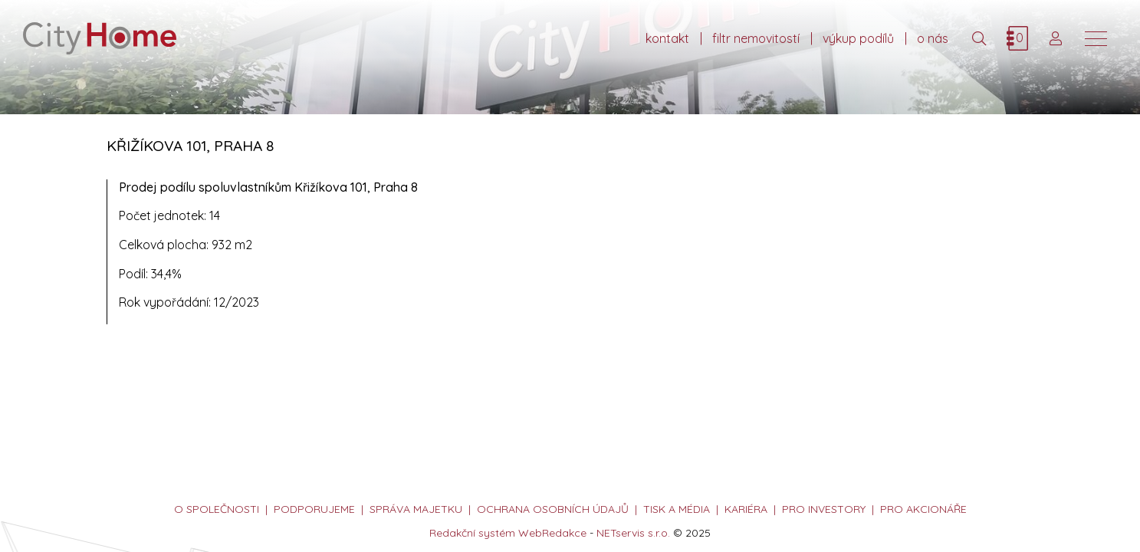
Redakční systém (472, 533)
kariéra (745, 509)
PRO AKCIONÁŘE (923, 509)
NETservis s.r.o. (633, 533)
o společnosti (216, 509)
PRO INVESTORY (824, 509)
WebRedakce (552, 533)
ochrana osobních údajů (553, 509)
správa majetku (416, 509)
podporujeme (314, 509)
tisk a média (676, 509)
